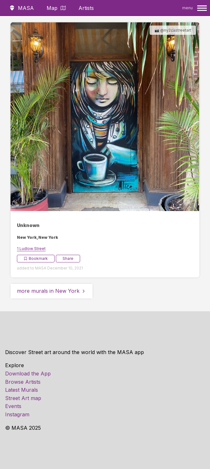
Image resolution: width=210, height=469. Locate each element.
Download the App (28, 373)
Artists (86, 8)
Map (56, 8)
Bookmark (36, 258)
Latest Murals (21, 390)
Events (13, 406)
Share (68, 258)
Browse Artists (23, 382)
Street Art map (23, 398)
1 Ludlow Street (31, 248)
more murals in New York (51, 291)
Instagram (17, 414)
